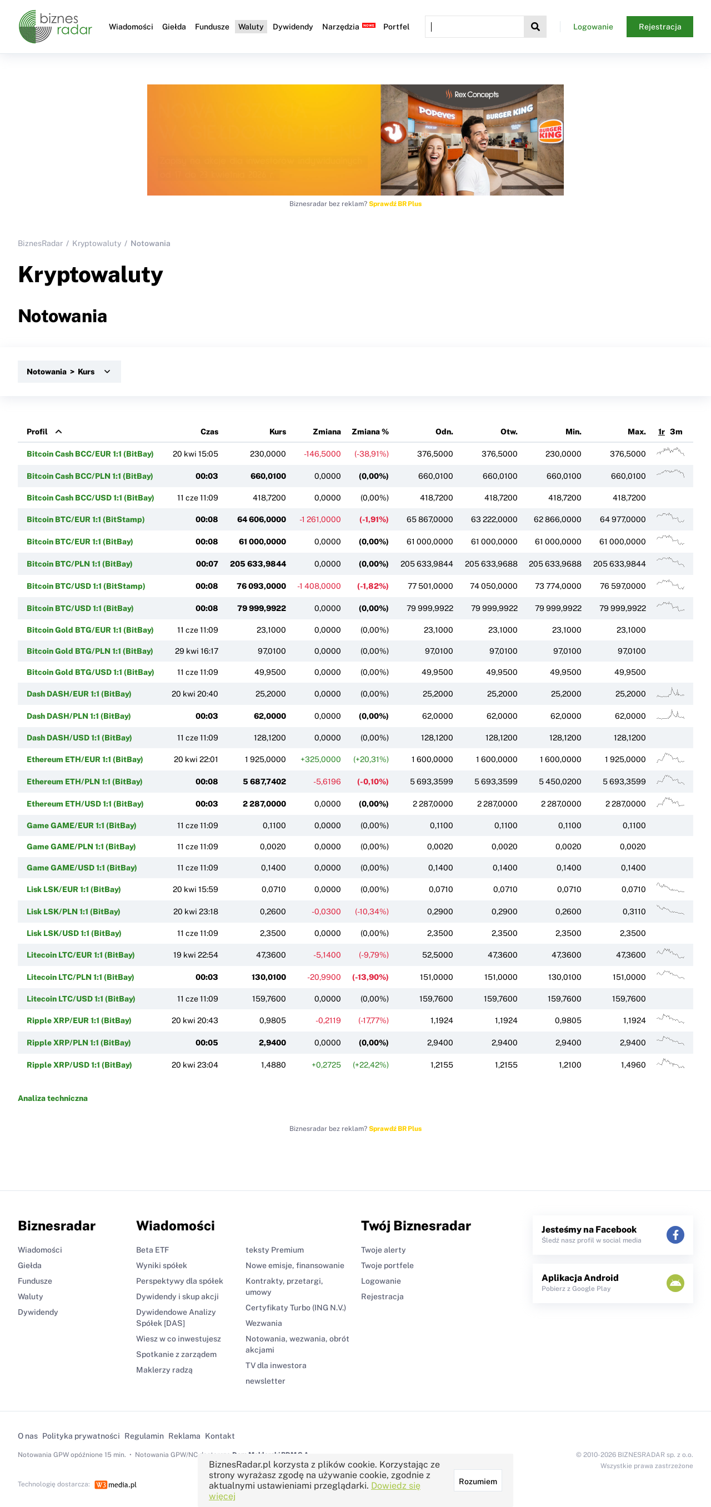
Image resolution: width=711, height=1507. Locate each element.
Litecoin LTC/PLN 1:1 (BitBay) (80, 977)
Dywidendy (293, 26)
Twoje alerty (383, 1249)
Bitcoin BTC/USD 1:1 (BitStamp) (86, 586)
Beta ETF (152, 1249)
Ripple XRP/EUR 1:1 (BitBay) (79, 1020)
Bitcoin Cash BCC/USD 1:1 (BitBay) (90, 497)
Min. (573, 431)
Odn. (444, 431)
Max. (637, 431)
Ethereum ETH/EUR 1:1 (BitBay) (85, 759)
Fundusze (212, 26)
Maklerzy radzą (164, 1369)
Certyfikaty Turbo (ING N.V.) (296, 1307)
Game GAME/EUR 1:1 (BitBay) (82, 825)
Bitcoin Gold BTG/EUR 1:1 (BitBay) (90, 629)
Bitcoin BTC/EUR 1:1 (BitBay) (80, 541)
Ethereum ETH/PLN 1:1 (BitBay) (85, 781)
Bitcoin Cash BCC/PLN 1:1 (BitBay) (90, 476)
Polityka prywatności (81, 1435)
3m (676, 431)
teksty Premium (275, 1249)
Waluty (251, 26)
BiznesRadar (40, 243)
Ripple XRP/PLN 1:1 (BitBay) (79, 1042)
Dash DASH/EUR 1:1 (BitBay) (79, 693)
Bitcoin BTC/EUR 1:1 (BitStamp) (86, 519)
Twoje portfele (387, 1265)
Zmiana (327, 431)
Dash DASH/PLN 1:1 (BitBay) (79, 716)
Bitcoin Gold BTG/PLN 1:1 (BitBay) (90, 651)
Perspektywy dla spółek (179, 1280)
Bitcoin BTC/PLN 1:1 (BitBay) (80, 563)
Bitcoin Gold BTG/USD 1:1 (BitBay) (90, 672)
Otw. (509, 431)
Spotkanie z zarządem (176, 1354)
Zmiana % (370, 431)
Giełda (174, 26)
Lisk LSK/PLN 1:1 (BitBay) (74, 911)
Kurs (277, 431)
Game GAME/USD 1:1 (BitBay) (82, 867)
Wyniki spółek (161, 1265)
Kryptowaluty (96, 243)
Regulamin (144, 1435)
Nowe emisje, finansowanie (295, 1265)
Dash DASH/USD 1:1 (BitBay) (79, 737)
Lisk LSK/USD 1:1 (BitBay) (74, 933)
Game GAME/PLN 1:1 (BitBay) (81, 846)
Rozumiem (478, 1481)
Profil (37, 431)
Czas (209, 431)
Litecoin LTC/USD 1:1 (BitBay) (81, 998)
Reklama (184, 1435)
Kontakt (220, 1435)
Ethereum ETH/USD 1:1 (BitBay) (85, 803)
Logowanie (593, 26)
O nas (28, 1435)
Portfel (396, 26)
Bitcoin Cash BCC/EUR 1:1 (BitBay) (90, 453)
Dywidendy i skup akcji (177, 1296)
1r (661, 431)
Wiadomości (131, 26)
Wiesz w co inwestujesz (178, 1338)
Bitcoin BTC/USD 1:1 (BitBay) (80, 608)
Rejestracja (660, 26)
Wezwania (264, 1323)
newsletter (266, 1380)
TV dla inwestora (276, 1365)
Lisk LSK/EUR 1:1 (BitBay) (74, 889)
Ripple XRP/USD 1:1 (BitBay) (79, 1064)
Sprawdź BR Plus (395, 204)
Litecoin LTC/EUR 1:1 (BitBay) (81, 954)
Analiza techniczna (53, 1098)
